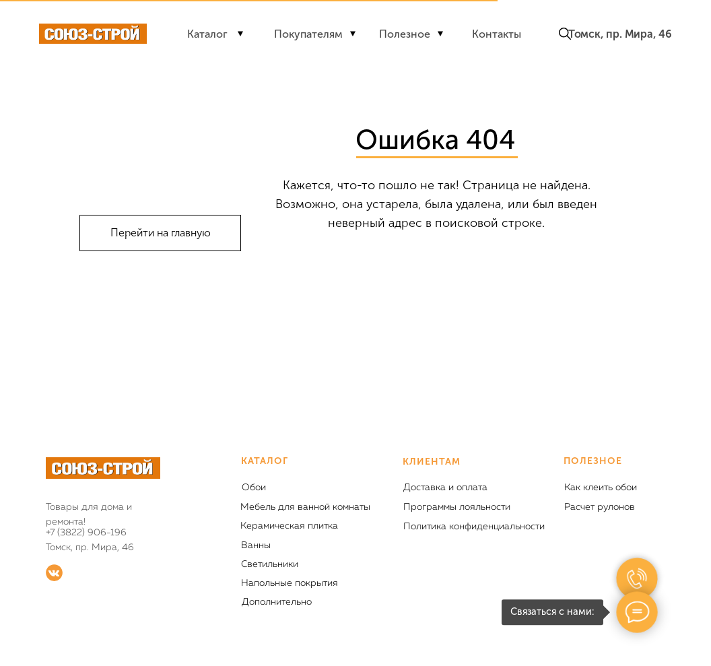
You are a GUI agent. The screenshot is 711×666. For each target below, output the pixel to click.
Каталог (207, 34)
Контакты (496, 34)
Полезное (404, 34)
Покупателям (308, 34)
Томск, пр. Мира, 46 (620, 34)
